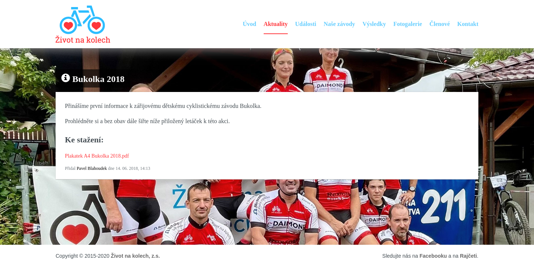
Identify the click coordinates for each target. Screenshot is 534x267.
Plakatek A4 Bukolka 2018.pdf (97, 156)
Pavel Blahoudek (92, 168)
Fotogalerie (407, 24)
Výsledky (374, 24)
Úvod (249, 24)
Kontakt (467, 24)
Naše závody (339, 24)
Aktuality (276, 24)
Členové (439, 24)
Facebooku (433, 256)
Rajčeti (468, 256)
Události (305, 24)
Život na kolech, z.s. (135, 256)
